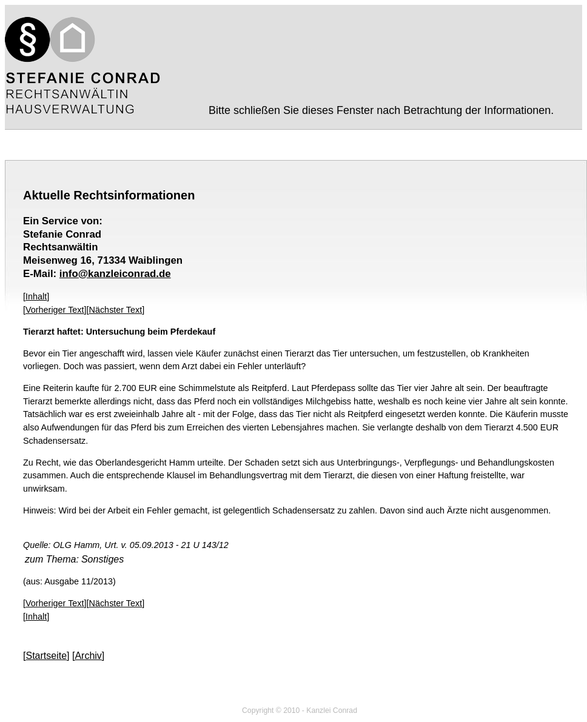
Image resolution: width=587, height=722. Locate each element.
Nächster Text (116, 310)
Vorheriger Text (54, 310)
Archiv (88, 655)
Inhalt (36, 296)
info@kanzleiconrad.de (115, 273)
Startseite (46, 655)
